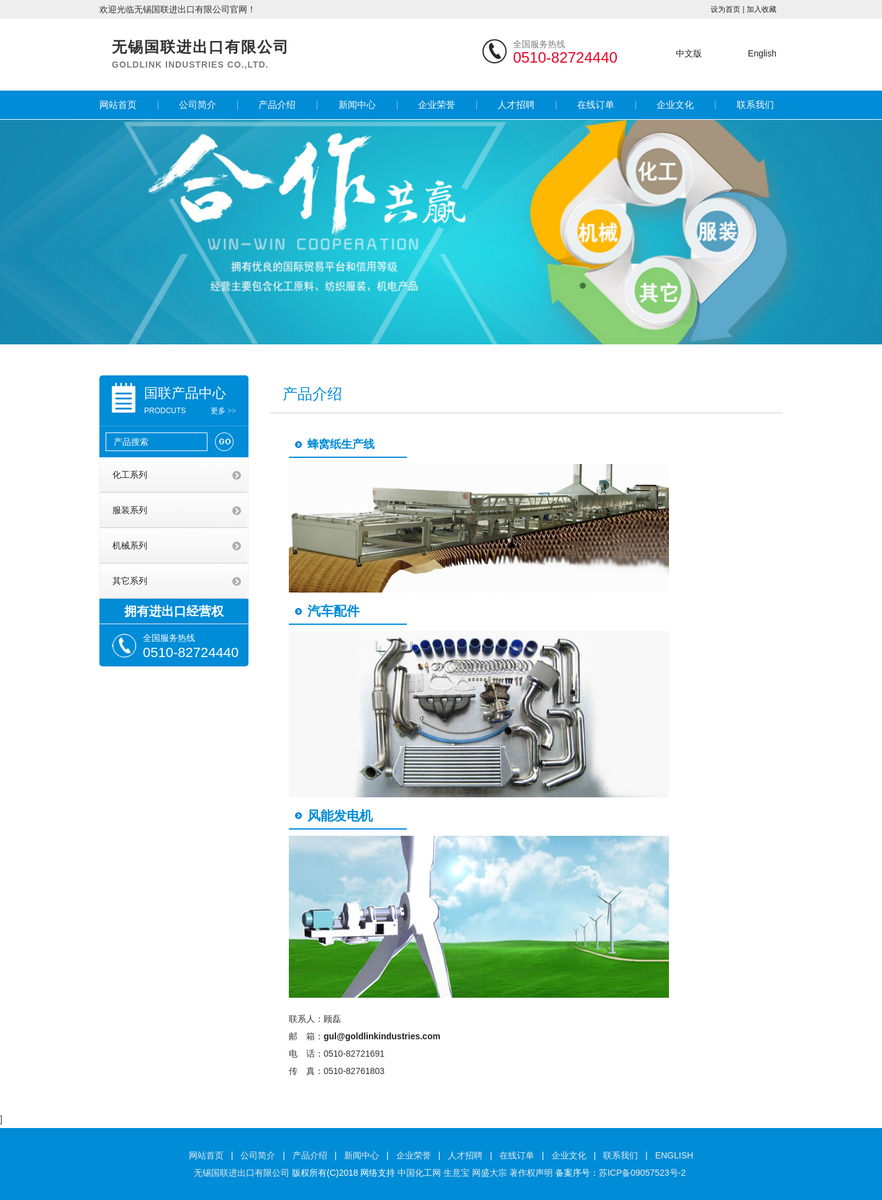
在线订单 (595, 104)
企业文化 (675, 104)
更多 (223, 410)
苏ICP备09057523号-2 (642, 1173)
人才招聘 (516, 104)
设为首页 (725, 9)
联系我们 (755, 104)
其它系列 (129, 581)
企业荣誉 (436, 104)
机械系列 (129, 545)
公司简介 (197, 104)
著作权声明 (531, 1173)
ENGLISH (674, 1155)
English (762, 53)
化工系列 (129, 475)
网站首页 (118, 104)
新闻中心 (357, 104)
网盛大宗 (489, 1173)
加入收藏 (761, 9)
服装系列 (129, 510)
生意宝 (456, 1173)
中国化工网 (419, 1173)
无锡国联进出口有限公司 (241, 1173)
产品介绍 (277, 104)
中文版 (689, 53)
